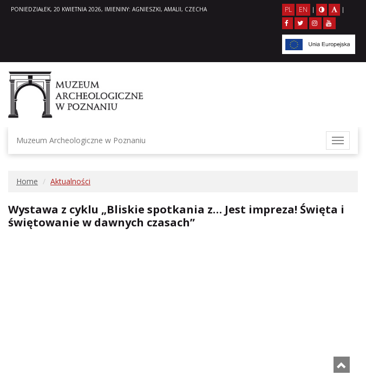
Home (27, 181)
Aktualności (70, 181)
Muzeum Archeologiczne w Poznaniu (81, 140)
